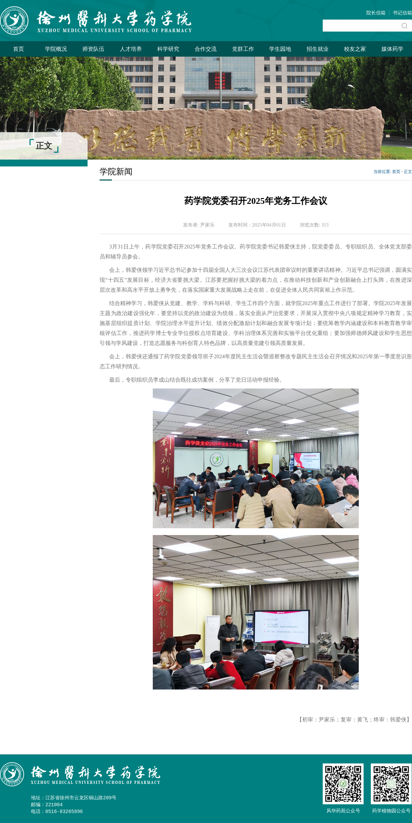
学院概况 (56, 49)
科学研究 (168, 49)
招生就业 (318, 49)
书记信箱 (402, 12)
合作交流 (206, 49)
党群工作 (243, 49)
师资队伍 (93, 49)
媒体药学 (392, 49)
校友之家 (355, 49)
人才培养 (131, 49)
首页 (18, 49)
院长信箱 (376, 12)
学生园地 (280, 49)
